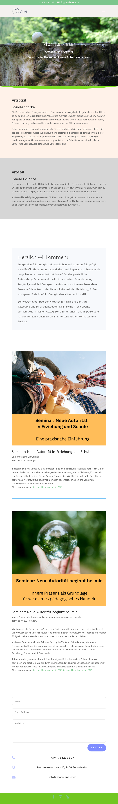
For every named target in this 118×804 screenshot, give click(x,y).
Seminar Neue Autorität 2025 (47, 487)
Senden (97, 747)
